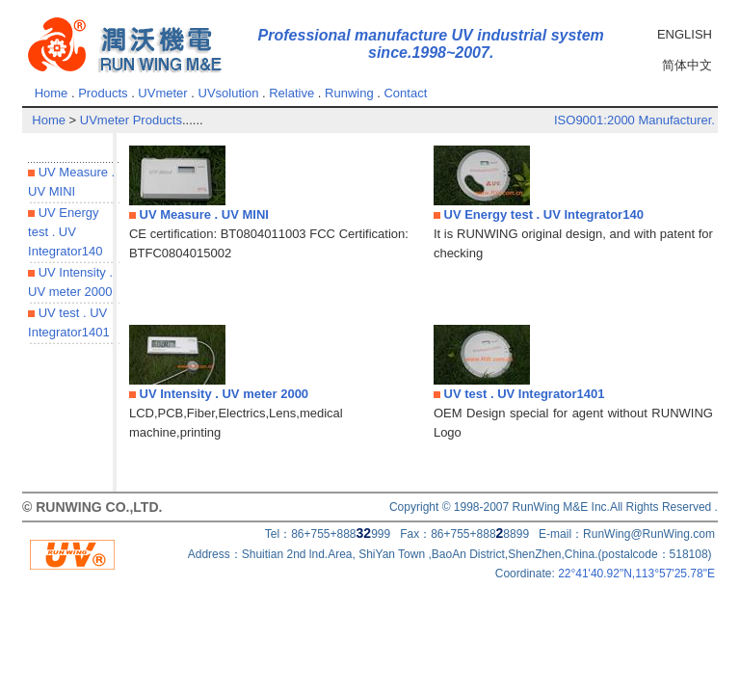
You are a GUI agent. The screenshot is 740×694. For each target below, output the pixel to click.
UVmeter (162, 93)
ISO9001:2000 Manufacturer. (634, 120)
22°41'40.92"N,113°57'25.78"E (636, 573)
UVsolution (228, 93)
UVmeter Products (131, 120)
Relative (291, 93)
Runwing (349, 93)
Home (51, 93)
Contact (405, 93)
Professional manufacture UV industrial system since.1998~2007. (431, 44)
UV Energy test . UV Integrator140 (65, 231)
